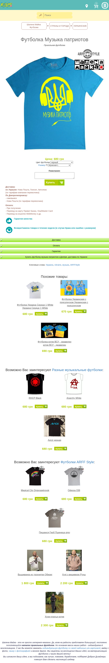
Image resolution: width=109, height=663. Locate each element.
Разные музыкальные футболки (77, 370)
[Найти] (40, 15)
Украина (49, 265)
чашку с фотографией (19, 651)
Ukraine (57, 265)
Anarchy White (74, 398)
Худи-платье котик (54, 617)
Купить (50, 182)
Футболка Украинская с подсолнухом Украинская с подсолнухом (74, 302)
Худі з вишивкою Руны (74, 574)
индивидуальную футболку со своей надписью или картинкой (71, 648)
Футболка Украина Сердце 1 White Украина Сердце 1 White (35, 306)
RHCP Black (35, 398)
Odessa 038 (74, 490)
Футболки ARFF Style (77, 462)
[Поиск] (58, 15)
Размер (42, 165)
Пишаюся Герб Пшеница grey (54, 532)
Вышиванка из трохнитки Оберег (35, 574)
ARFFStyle (75, 265)
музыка (65, 265)
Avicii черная (54, 440)
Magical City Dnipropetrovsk (35, 490)
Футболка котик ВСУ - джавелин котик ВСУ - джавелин (54, 343)
